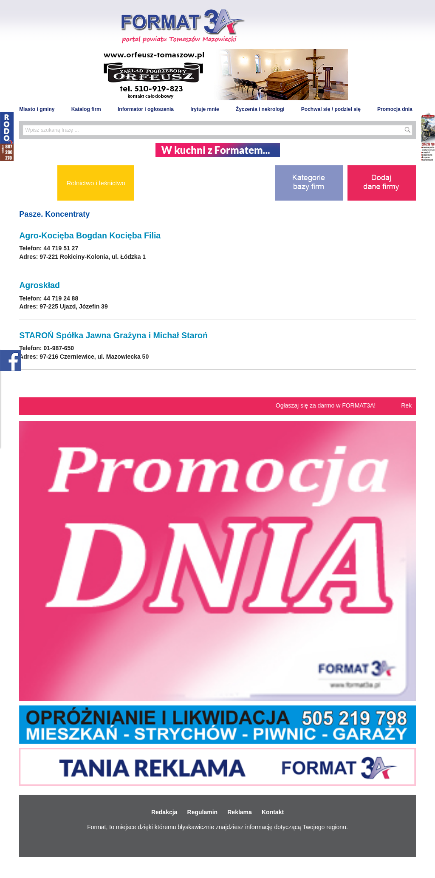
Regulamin (202, 812)
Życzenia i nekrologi (260, 109)
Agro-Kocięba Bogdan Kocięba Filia (90, 235)
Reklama (239, 812)
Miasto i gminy (36, 109)
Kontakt (273, 812)
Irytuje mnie (204, 109)
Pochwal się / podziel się (331, 109)
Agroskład (39, 285)
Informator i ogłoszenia (146, 109)
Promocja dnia (394, 109)
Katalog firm (86, 109)
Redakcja (164, 812)
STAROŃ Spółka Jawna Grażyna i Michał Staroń (113, 335)
